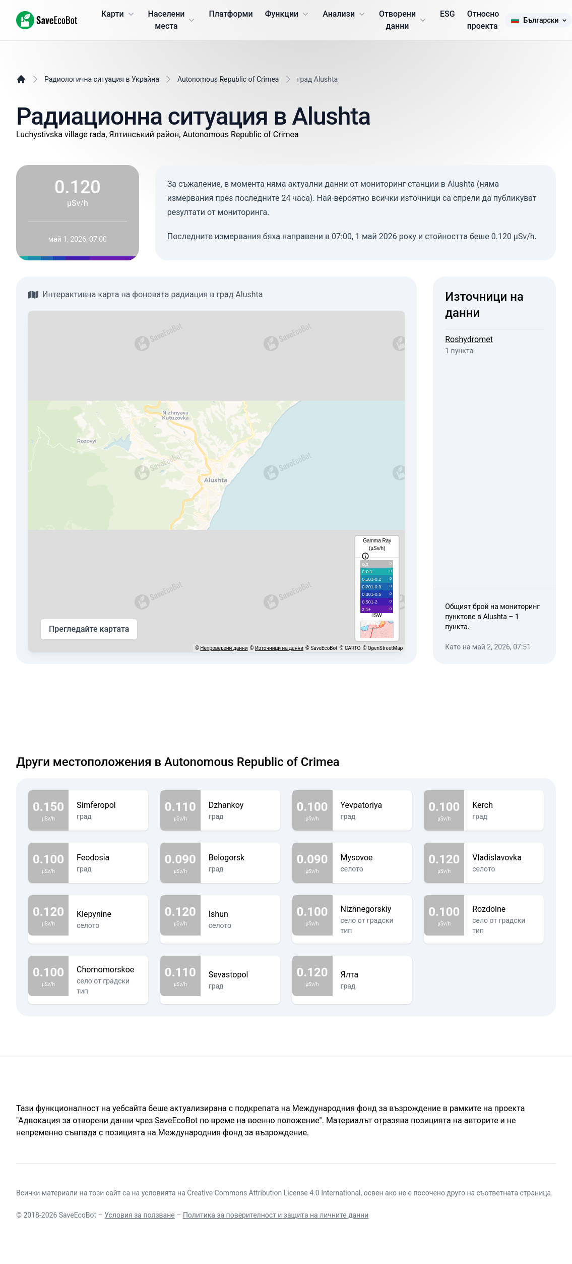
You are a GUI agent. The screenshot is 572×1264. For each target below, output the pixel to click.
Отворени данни (403, 20)
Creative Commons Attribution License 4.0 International (273, 1193)
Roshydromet (469, 339)
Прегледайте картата (89, 629)
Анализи (345, 14)
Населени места (172, 20)
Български (538, 20)
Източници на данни (279, 648)
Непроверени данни (223, 648)
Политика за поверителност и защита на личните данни (276, 1215)
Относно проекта (483, 20)
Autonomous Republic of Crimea (228, 79)
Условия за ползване (139, 1215)
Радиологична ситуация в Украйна (101, 79)
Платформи (230, 14)
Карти (118, 14)
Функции (287, 14)
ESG (447, 14)
